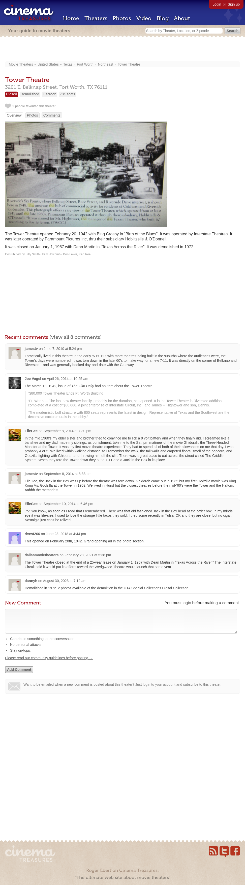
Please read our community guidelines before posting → (49, 663)
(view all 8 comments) (75, 337)
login (186, 603)
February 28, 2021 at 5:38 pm (88, 555)
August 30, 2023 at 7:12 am (64, 581)
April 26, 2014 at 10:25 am (67, 379)
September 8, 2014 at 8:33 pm (67, 474)
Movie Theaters (21, 64)
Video (143, 18)
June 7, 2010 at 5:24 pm (63, 349)
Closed (11, 94)
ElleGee (31, 431)
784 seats (67, 94)
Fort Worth (85, 64)
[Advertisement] (122, 49)
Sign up (234, 4)
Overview (14, 115)
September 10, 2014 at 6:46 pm (68, 504)
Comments (51, 115)
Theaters (95, 18)
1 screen (49, 94)
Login (216, 4)
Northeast (105, 64)
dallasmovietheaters (42, 555)
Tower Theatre (129, 64)
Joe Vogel (33, 379)
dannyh (31, 581)
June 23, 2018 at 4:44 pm (66, 534)
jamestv (31, 349)
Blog (163, 18)
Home (71, 18)
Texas (68, 64)
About (182, 18)
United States (48, 64)
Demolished (30, 94)
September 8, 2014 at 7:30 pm (67, 431)
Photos (122, 18)
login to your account (159, 689)
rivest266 (32, 534)
